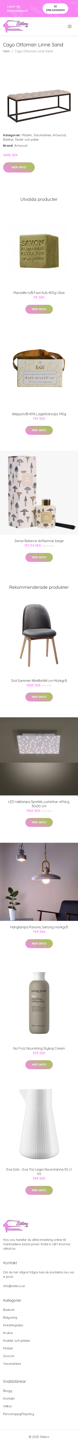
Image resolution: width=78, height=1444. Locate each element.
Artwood (59, 135)
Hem (6, 51)
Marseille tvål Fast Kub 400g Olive (39, 293)
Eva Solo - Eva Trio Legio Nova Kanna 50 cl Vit (39, 1171)
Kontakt (9, 1398)
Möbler (27, 135)
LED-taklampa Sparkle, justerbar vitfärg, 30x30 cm (39, 804)
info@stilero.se (14, 1286)
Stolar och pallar (27, 139)
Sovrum (8, 1356)
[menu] (70, 26)
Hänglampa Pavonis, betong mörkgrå (39, 927)
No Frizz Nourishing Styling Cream (39, 1048)
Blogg (7, 1391)
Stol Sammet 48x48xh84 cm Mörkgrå (39, 681)
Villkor (7, 1406)
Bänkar (8, 139)
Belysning (10, 1317)
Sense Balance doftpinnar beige (39, 541)
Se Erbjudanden (55, 8)
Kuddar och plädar (16, 1341)
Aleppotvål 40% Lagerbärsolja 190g (39, 414)
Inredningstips (13, 1325)
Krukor (8, 1333)
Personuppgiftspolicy (18, 1414)
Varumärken (42, 135)
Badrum (9, 1310)
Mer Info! (19, 167)
